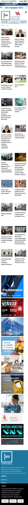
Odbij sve (13, 501)
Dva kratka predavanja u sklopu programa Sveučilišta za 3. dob (20, 214)
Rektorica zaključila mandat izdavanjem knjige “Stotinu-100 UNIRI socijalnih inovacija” (19, 43)
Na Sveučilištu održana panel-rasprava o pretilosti (20, 109)
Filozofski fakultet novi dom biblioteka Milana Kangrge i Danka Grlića (6, 63)
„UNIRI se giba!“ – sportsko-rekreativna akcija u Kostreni (6, 191)
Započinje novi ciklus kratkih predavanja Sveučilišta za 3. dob (20, 260)
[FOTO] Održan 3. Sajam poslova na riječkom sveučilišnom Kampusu (6, 87)
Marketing (4, 482)
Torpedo (3, 25)
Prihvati (20, 501)
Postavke (5, 501)
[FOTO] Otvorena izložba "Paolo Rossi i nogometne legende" (20, 135)
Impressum (4, 479)
